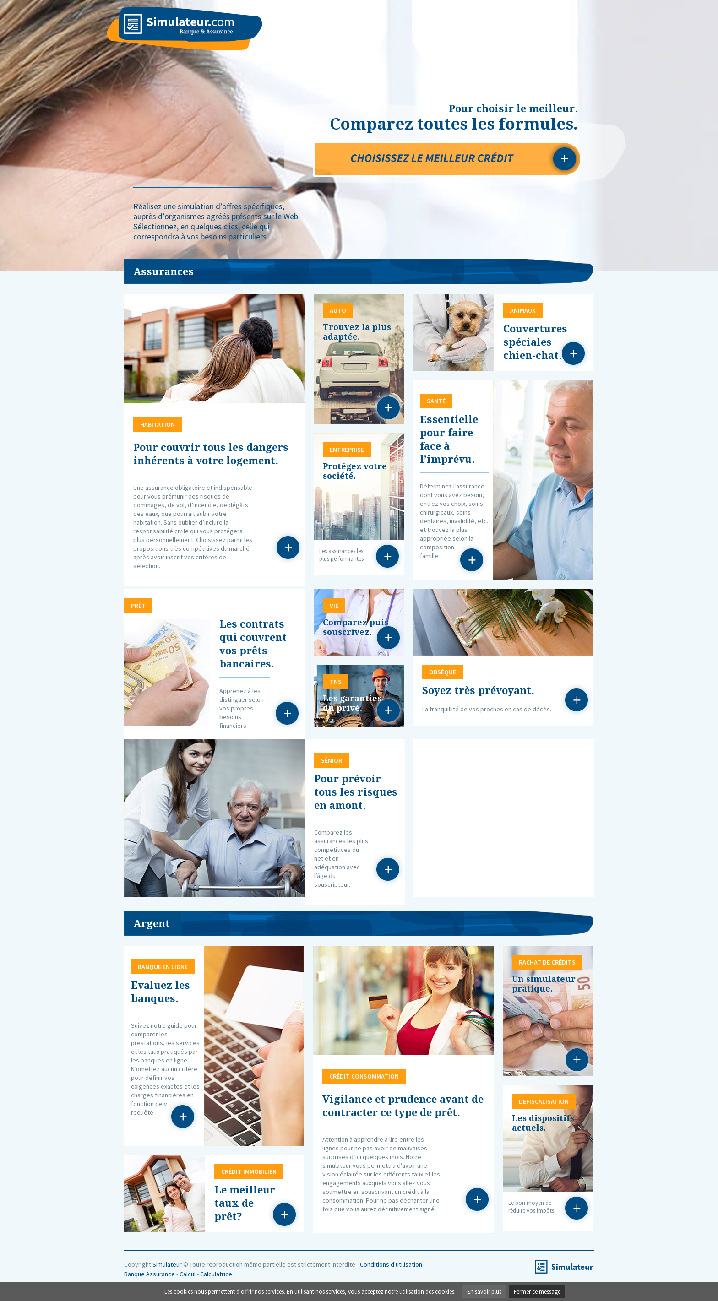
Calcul (188, 1274)
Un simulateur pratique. (544, 983)
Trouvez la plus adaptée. (357, 332)
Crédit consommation (477, 1199)
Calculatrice (216, 1274)
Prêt (287, 713)
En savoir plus (484, 1292)
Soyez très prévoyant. (478, 690)
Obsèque (576, 700)
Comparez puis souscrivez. (355, 627)
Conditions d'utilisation (391, 1264)
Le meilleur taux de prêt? (244, 1203)
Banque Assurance (149, 1274)
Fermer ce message (537, 1292)
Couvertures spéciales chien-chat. (535, 342)
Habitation (288, 547)
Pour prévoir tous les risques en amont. (355, 792)
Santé (472, 560)
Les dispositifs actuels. (543, 1123)
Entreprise (387, 556)
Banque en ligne (183, 1116)
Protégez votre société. (355, 471)
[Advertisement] (504, 817)
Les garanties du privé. (352, 703)
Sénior (388, 869)
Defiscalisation (576, 1208)
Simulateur (167, 1264)
